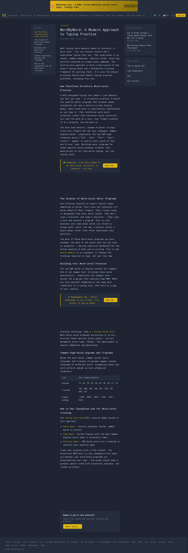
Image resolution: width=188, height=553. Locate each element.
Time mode (68, 434)
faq (146, 542)
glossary (33, 542)
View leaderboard (135, 71)
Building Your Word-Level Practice (40, 50)
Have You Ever (12, 545)
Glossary (120, 15)
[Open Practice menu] (65, 15)
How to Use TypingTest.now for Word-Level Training (43, 67)
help (140, 542)
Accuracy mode (70, 441)
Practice (59, 15)
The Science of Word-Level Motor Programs (42, 42)
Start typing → (73, 526)
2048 (43, 545)
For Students (72, 542)
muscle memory (67, 252)
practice (16, 542)
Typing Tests (26, 15)
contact (153, 542)
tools (25, 542)
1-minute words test (103, 331)
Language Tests (43, 15)
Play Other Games (133, 15)
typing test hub (74, 417)
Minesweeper (33, 545)
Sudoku (23, 545)
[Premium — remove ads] (155, 15)
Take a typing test (136, 66)
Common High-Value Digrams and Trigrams (43, 58)
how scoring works (121, 542)
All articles (133, 81)
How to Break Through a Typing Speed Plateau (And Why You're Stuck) (139, 35)
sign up (180, 15)
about (133, 542)
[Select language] (166, 15)
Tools (70, 15)
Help (108, 15)
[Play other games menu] (144, 15)
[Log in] (173, 15)
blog (41, 542)
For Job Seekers (88, 542)
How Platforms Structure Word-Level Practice (41, 34)
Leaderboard (83, 15)
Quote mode (69, 426)
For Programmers (104, 542)
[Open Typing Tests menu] (34, 15)
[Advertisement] (90, 488)
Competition (99, 15)
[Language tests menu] (52, 15)
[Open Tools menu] (75, 15)
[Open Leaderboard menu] (91, 15)
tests (8, 542)
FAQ (113, 15)
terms (170, 542)
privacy (162, 542)
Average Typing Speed (55, 542)
